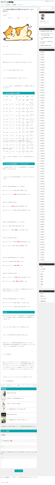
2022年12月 (43, 153)
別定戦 (42, 274)
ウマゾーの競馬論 (7, 2)
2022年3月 (42, 176)
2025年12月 (43, 62)
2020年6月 (42, 229)
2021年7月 (42, 196)
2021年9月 (42, 191)
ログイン (42, 293)
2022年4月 (42, 173)
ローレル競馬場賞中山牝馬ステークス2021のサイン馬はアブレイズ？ (17, 419)
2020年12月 (43, 214)
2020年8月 (42, 224)
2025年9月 (42, 69)
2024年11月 (43, 95)
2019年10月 (43, 249)
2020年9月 (42, 221)
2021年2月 (42, 209)
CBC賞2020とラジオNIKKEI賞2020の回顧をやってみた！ (16, 398)
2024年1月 (42, 120)
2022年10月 (43, 158)
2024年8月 (42, 102)
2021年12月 (43, 183)
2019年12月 (43, 244)
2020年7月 (42, 226)
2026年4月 (42, 52)
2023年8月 (42, 133)
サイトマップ (20, 4)
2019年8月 (42, 254)
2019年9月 (42, 252)
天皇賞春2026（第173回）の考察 (46, 31)
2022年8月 (42, 163)
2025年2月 (42, 87)
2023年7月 (42, 135)
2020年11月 (43, 216)
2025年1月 (42, 90)
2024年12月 (43, 92)
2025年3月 (42, 85)
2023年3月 (42, 145)
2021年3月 (42, 206)
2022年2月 (42, 178)
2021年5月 (42, 201)
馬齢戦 (42, 284)
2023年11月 (43, 125)
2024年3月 (42, 115)
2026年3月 (42, 54)
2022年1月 (42, 181)
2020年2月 (42, 239)
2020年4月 (42, 234)
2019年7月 (42, 257)
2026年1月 (42, 59)
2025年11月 (43, 64)
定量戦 (42, 276)
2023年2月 (42, 148)
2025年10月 (43, 67)
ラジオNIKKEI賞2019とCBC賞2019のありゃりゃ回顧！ (27, 426)
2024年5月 (42, 110)
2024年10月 (43, 97)
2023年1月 (42, 150)
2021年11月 (43, 186)
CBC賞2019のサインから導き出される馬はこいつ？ (10, 426)
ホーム (2, 4)
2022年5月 (42, 171)
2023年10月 (43, 128)
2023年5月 (42, 140)
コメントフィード (44, 298)
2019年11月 (43, 247)
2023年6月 (42, 138)
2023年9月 (42, 130)
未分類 (42, 279)
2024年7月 (42, 105)
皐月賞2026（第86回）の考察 (46, 45)
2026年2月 (42, 57)
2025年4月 (42, 82)
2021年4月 (42, 204)
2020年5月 (42, 231)
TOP (6, 477)
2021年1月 (42, 211)
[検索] (46, 8)
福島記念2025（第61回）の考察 (12, 414)
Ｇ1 (41, 286)
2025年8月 (42, 72)
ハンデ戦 (4, 15)
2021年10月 (43, 188)
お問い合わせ (8, 4)
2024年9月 (42, 100)
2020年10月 (43, 219)
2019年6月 (42, 259)
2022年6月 (42, 168)
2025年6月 (42, 77)
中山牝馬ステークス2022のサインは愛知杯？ (14, 403)
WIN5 (42, 266)
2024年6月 (42, 107)
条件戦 (42, 281)
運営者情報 (14, 4)
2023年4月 (42, 143)
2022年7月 (42, 166)
